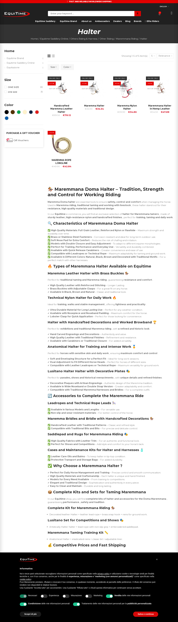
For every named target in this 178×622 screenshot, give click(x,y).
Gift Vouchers (21, 140)
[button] (157, 559)
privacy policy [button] (103, 574)
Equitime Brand (15, 58)
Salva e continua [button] (146, 614)
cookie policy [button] (25, 579)
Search (137, 13)
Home (9, 51)
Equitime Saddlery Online (21, 62)
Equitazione (13, 67)
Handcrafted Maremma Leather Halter (61, 108)
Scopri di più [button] (30, 614)
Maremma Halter (94, 105)
